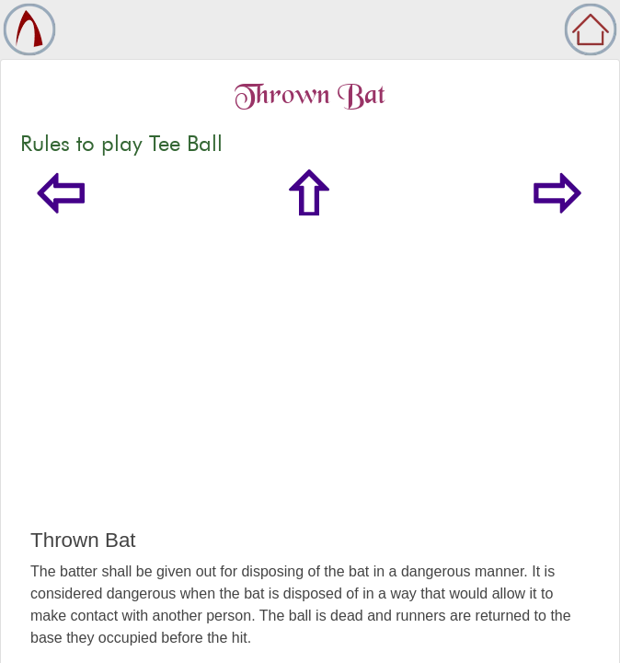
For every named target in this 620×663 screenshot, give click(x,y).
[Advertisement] (310, 390)
